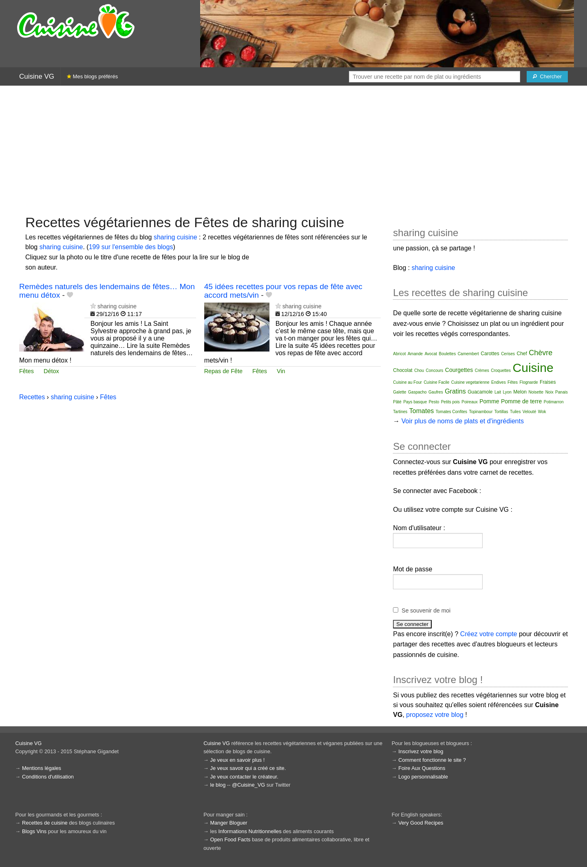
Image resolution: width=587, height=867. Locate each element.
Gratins (455, 391)
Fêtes (26, 371)
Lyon (507, 392)
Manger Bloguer (228, 823)
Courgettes (459, 370)
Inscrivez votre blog (420, 751)
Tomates (421, 410)
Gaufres (435, 392)
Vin (281, 371)
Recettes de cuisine (45, 823)
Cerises (508, 354)
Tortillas (501, 411)
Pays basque (415, 402)
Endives (498, 382)
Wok (542, 411)
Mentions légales (41, 768)
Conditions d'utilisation (48, 777)
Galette (399, 392)
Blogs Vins (34, 831)
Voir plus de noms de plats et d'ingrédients (463, 421)
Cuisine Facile (436, 382)
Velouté (529, 411)
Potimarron (554, 402)
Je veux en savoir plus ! (237, 760)
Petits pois (450, 402)
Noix (549, 392)
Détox (51, 371)
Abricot (399, 354)
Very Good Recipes (420, 823)
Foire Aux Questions (421, 768)
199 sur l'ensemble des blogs (131, 246)
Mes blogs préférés (92, 76)
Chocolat (402, 370)
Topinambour (480, 411)
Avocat (431, 354)
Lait (497, 392)
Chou (419, 370)
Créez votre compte (488, 633)
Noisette (535, 392)
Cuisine (533, 367)
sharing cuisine (175, 237)
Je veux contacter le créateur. (244, 777)
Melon (520, 392)
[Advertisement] (293, 149)
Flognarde (529, 382)
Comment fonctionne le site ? (432, 760)
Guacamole (480, 392)
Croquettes (501, 370)
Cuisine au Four (407, 382)
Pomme (489, 401)
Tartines (400, 411)
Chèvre (540, 353)
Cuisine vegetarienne (470, 382)
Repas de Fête (223, 371)
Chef (522, 353)
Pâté (397, 402)
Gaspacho (417, 392)
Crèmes (482, 370)
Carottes (490, 353)
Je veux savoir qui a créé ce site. (248, 768)
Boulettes (447, 354)
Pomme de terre (521, 401)
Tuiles (515, 411)
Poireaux (469, 402)
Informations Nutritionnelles (249, 831)
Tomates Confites (451, 411)
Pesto (434, 402)
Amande (415, 354)
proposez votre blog (434, 714)
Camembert (468, 354)
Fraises (548, 382)
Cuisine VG (36, 76)
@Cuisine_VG (248, 785)
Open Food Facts (230, 839)
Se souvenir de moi (426, 610)
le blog (218, 785)
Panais (561, 392)
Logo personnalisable (423, 777)
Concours (435, 370)
